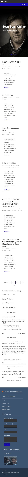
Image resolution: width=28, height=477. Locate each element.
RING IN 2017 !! (7, 95)
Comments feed (6, 406)
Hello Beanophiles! (9, 163)
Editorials (17, 66)
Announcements (16, 165)
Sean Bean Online (8, 307)
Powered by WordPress (7, 472)
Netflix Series (13, 210)
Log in (4, 400)
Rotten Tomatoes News (13, 392)
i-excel (16, 472)
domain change (7, 167)
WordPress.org (6, 409)
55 (23, 282)
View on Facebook (22, 333)
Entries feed (6, 403)
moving (12, 167)
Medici (9, 210)
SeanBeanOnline (7, 454)
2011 (13, 248)
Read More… (6, 87)
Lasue (9, 68)
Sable (17, 167)
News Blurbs (17, 97)
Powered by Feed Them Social (14, 380)
